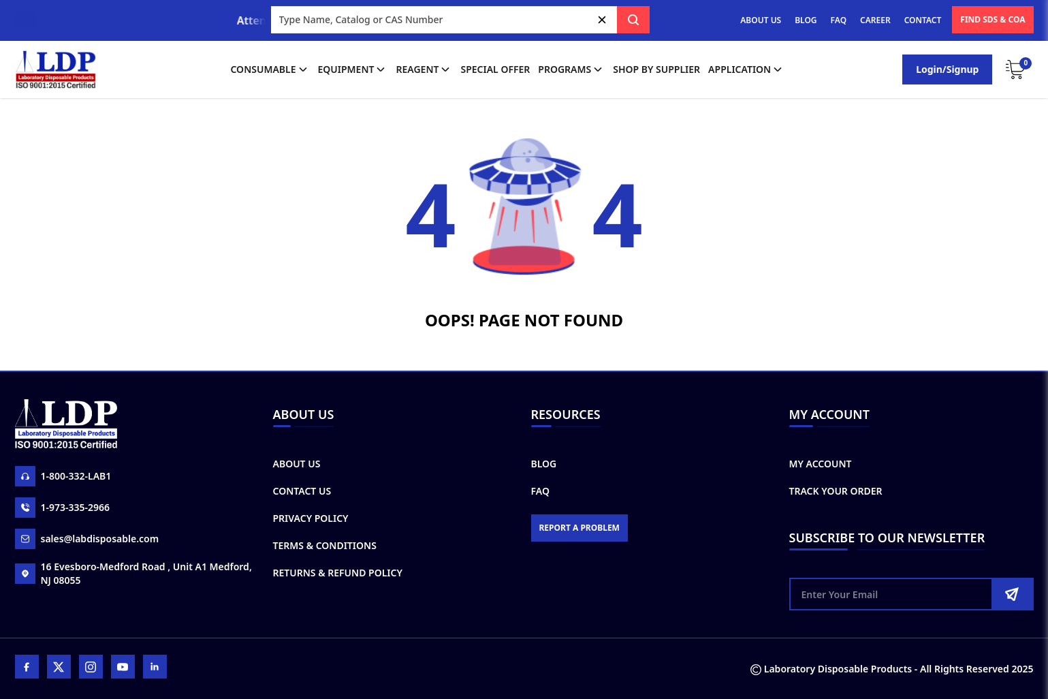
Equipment (353, 69)
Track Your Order (836, 490)
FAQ (838, 20)
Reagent (424, 69)
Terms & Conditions (325, 545)
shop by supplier (656, 69)
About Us (297, 463)
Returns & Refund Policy (337, 572)
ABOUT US (760, 20)
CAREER (875, 20)
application (746, 69)
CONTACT (923, 20)
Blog (544, 463)
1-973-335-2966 (62, 507)
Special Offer (495, 69)
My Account (820, 463)
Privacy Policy (311, 518)
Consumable (269, 69)
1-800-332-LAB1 (63, 476)
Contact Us (302, 490)
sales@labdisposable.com (87, 539)
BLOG (805, 20)
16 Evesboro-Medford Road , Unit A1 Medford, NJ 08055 (133, 573)
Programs (571, 69)
